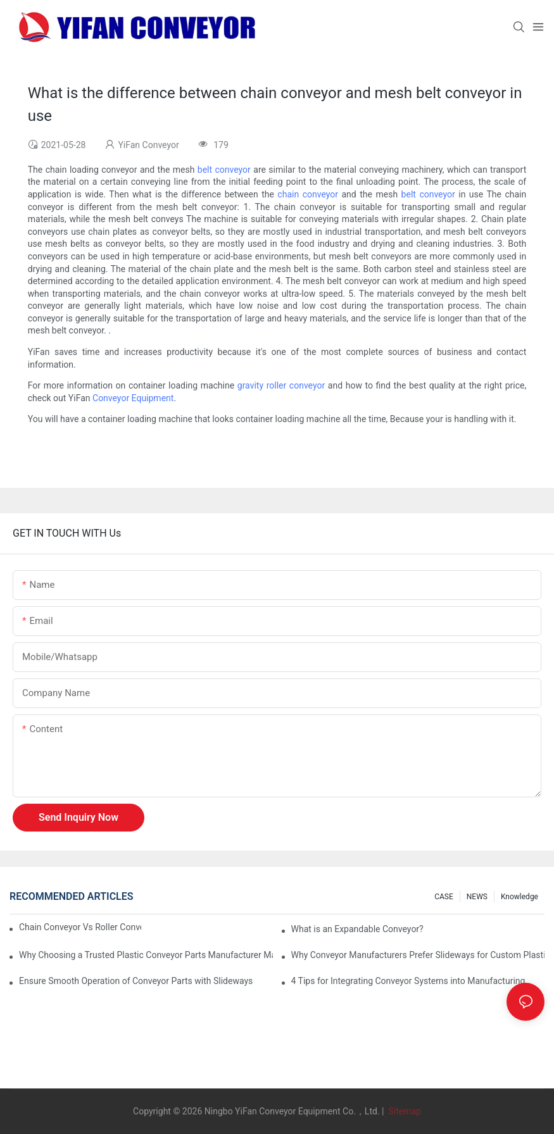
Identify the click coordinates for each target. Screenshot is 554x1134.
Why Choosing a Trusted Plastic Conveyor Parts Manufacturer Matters (146, 955)
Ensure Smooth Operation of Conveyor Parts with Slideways (136, 981)
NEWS (477, 896)
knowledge (519, 896)
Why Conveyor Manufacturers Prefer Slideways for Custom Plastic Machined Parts (418, 955)
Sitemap (403, 1111)
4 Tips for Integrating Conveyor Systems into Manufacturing (408, 981)
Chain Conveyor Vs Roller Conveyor (80, 927)
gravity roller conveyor (281, 385)
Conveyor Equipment (132, 398)
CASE (443, 896)
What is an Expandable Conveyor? (357, 929)
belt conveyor (224, 170)
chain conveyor (307, 194)
